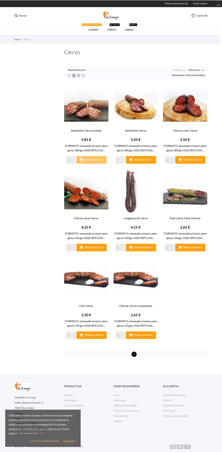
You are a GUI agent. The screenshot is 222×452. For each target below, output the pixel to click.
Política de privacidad (45, 441)
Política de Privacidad (125, 405)
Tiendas (118, 421)
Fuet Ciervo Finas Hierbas (185, 218)
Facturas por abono (173, 405)
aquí (42, 433)
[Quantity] (70, 160)
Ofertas (68, 395)
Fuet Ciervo (86, 305)
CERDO (113, 27)
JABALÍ (131, 27)
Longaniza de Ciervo (136, 218)
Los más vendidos (73, 405)
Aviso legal (119, 400)
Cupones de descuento (176, 415)
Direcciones (169, 410)
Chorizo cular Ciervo (185, 130)
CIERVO (93, 27)
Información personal (174, 395)
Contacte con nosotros (126, 410)
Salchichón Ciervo (135, 130)
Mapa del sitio (121, 415)
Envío (116, 395)
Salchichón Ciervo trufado (86, 130)
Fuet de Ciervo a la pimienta (135, 305)
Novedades (70, 400)
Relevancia (194, 70)
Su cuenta (170, 386)
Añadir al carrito (91, 160)
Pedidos (167, 400)
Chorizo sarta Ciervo (86, 218)
